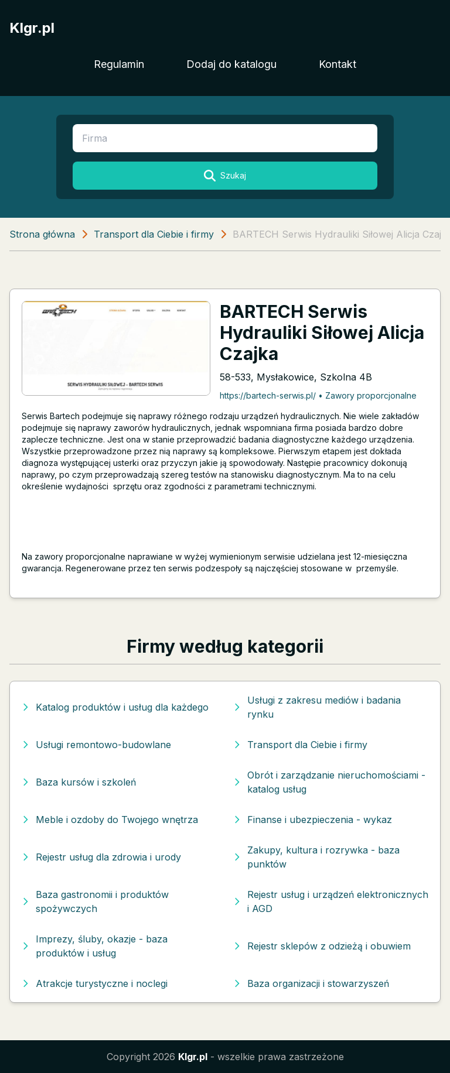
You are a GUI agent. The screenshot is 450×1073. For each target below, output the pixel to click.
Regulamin (119, 64)
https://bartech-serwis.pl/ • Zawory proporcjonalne (318, 395)
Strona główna (42, 234)
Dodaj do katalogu (231, 64)
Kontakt (337, 64)
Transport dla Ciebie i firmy (154, 234)
